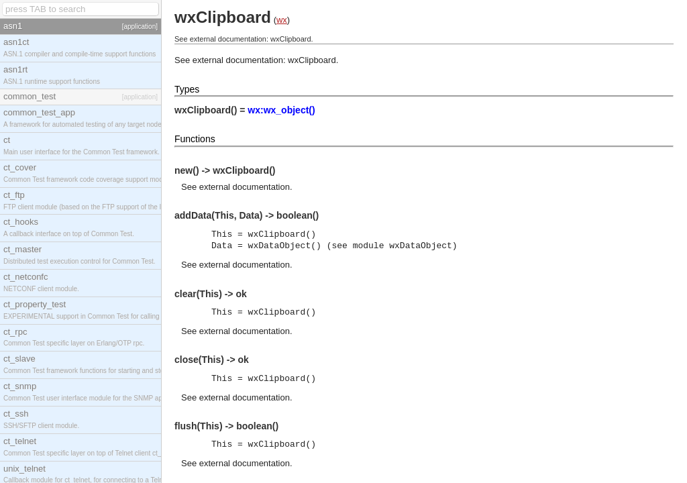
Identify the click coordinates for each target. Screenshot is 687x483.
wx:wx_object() (281, 110)
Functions (194, 138)
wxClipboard (312, 60)
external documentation (244, 187)
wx (281, 20)
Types (186, 89)
